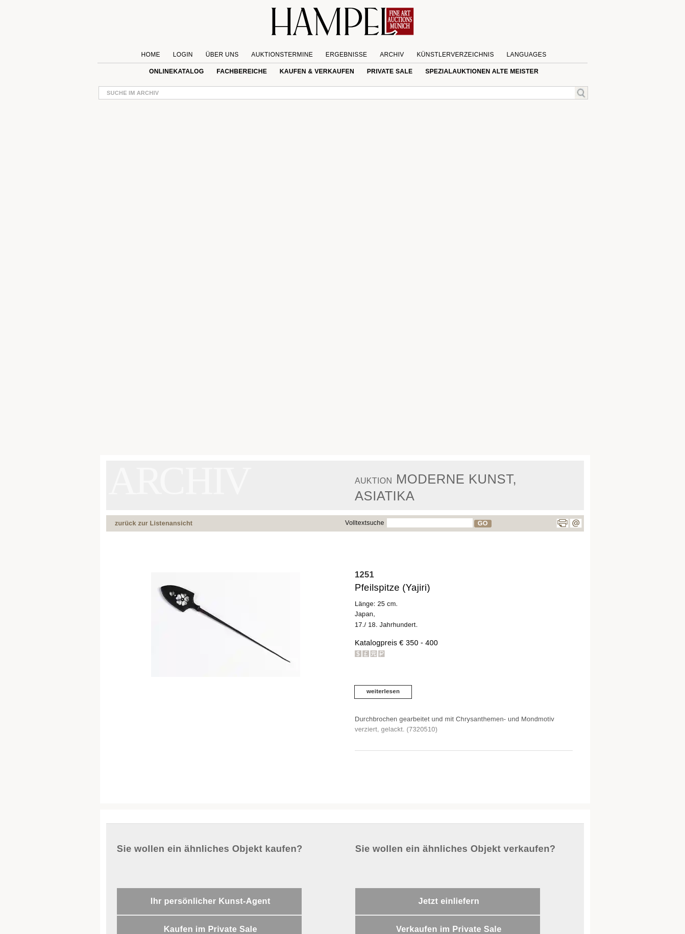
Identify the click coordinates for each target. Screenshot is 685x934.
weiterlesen (383, 691)
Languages (527, 54)
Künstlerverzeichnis (455, 54)
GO (483, 523)
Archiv (392, 54)
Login (183, 54)
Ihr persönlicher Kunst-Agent (211, 900)
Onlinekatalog (176, 71)
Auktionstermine (282, 54)
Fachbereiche (241, 71)
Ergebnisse (347, 54)
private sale (390, 71)
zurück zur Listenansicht (153, 523)
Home (150, 54)
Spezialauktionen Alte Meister (482, 71)
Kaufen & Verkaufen (317, 71)
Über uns (222, 54)
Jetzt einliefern (449, 900)
